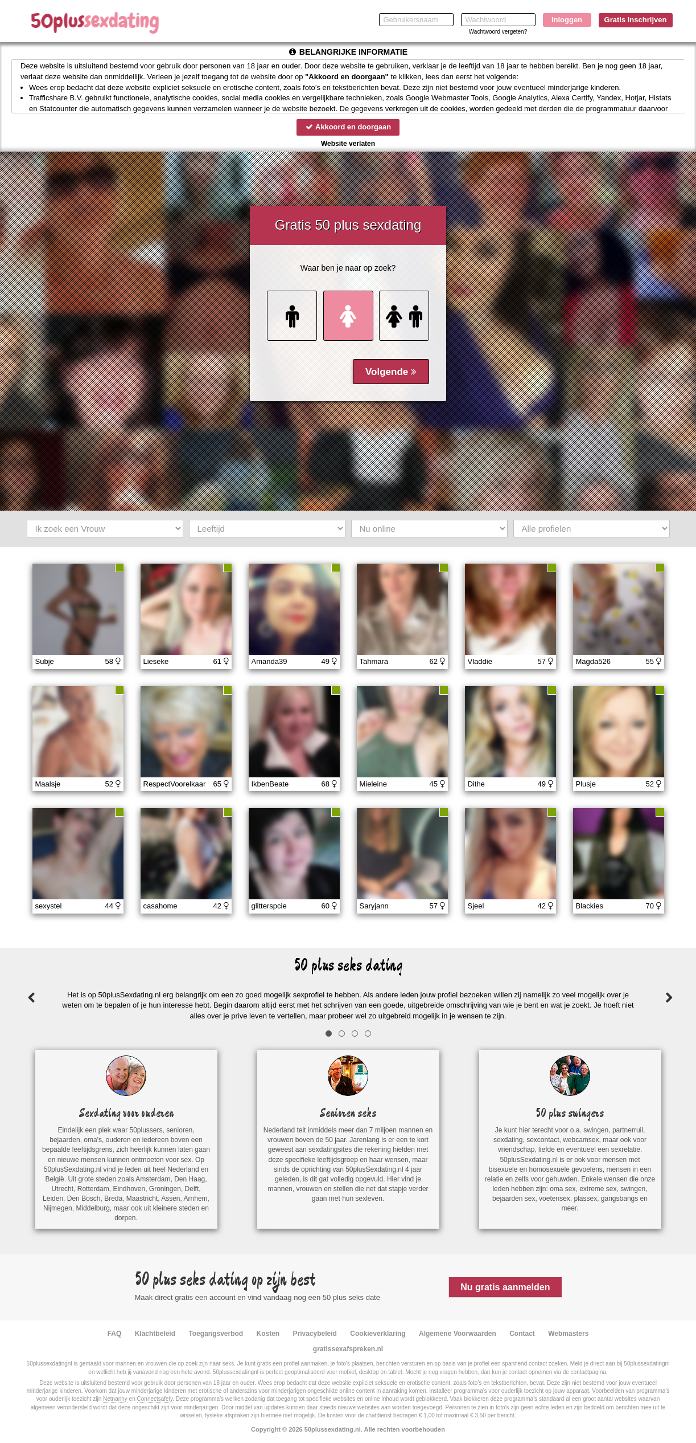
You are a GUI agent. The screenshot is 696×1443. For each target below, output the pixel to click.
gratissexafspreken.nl (348, 1349)
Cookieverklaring (377, 1334)
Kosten (268, 1334)
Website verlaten (348, 144)
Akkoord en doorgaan (347, 127)
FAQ (115, 1334)
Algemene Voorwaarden (457, 1334)
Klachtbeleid (155, 1334)
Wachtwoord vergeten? (498, 31)
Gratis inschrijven (635, 19)
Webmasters (568, 1334)
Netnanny (115, 1399)
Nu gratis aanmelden (505, 1287)
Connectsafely (155, 1399)
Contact (522, 1334)
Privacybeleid (315, 1334)
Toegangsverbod (215, 1334)
